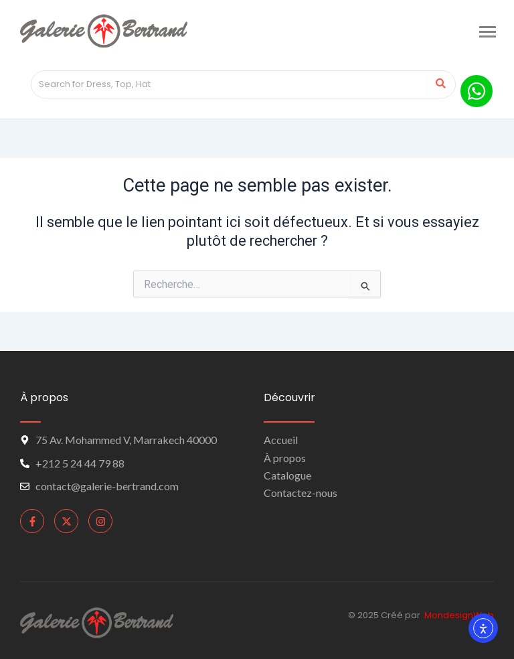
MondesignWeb (459, 615)
